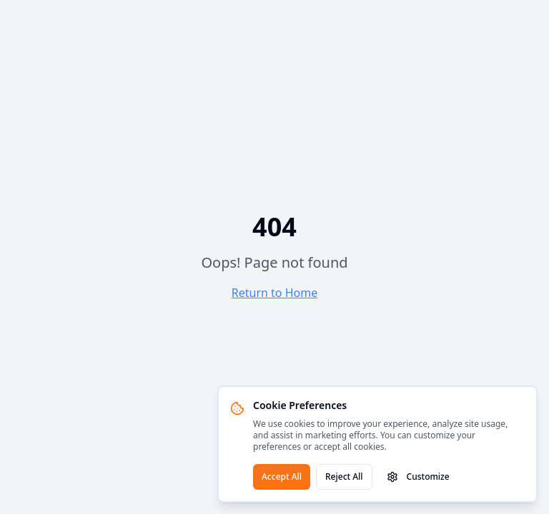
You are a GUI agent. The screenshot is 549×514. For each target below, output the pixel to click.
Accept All (282, 476)
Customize (418, 476)
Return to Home (274, 293)
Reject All (344, 476)
